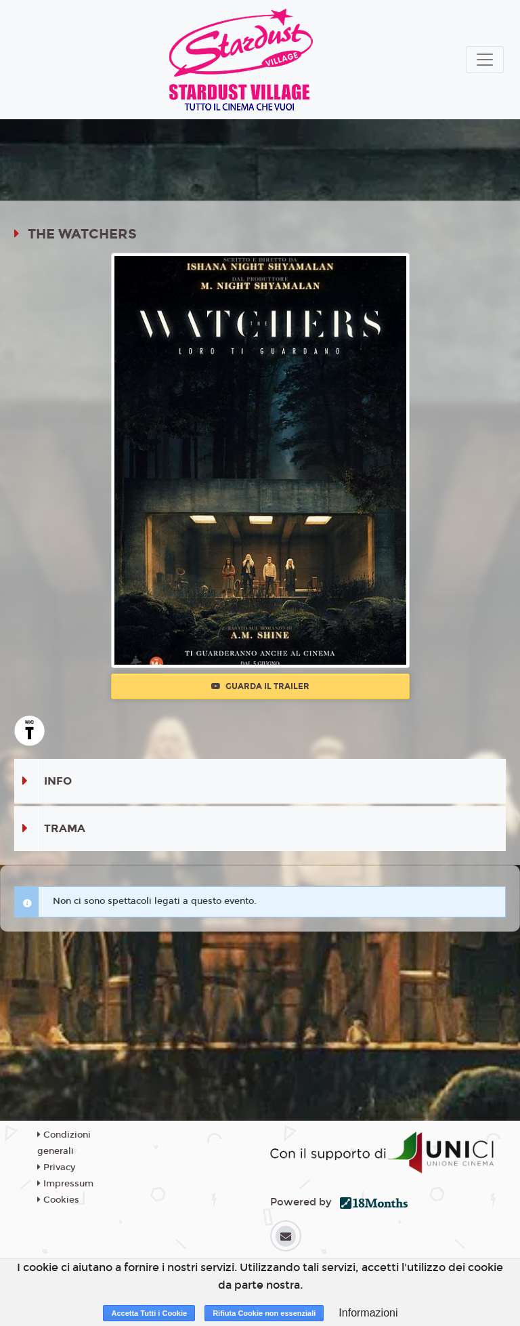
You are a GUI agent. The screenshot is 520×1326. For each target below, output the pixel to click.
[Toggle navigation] (485, 59)
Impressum (65, 1183)
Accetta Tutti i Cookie (149, 1313)
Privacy (56, 1167)
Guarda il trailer (260, 686)
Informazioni (368, 1313)
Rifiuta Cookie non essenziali (264, 1313)
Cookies (58, 1200)
